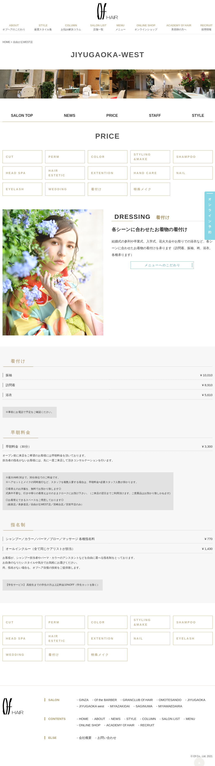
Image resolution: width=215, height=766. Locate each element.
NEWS (69, 115)
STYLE (198, 115)
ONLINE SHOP (90, 725)
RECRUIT (147, 725)
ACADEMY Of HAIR (120, 725)
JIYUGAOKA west (91, 706)
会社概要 (85, 737)
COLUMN (149, 719)
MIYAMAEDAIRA (170, 706)
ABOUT (99, 719)
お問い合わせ (106, 737)
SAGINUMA (144, 706)
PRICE (112, 115)
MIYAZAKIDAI (120, 706)
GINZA (84, 700)
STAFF (155, 115)
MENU (190, 719)
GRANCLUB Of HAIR (138, 700)
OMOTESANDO (170, 700)
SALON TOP (22, 115)
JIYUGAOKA (196, 700)
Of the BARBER (105, 700)
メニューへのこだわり (162, 265)
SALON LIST (171, 719)
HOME (83, 719)
